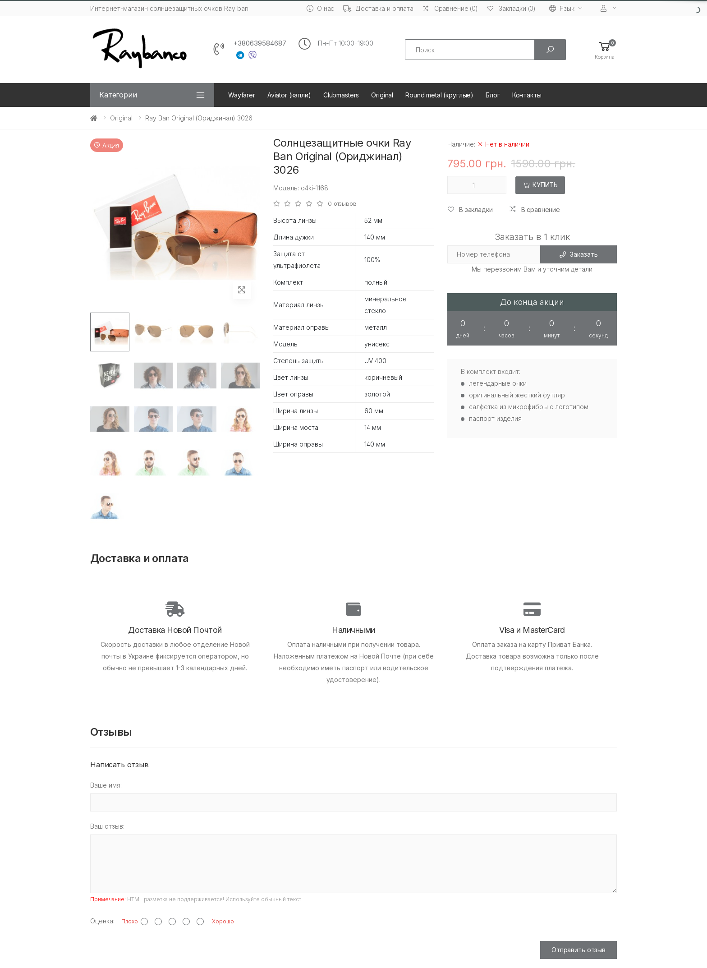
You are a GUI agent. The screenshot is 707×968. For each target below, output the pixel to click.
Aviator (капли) (289, 95)
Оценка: (102, 921)
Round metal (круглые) (439, 95)
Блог (493, 95)
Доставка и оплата (378, 8)
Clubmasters (341, 95)
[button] (605, 50)
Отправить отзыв (578, 950)
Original (382, 95)
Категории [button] (118, 94)
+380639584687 (259, 43)
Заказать (579, 254)
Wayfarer (241, 95)
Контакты (527, 95)
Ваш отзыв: (107, 826)
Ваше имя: (106, 785)
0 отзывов (342, 204)
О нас (320, 8)
